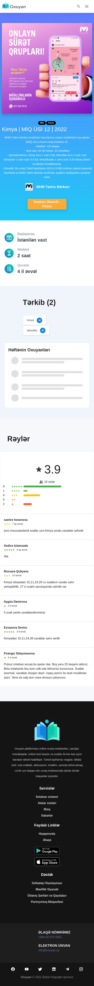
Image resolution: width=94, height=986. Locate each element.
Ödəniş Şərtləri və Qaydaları (47, 895)
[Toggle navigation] (86, 6)
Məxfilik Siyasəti (47, 889)
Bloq (47, 809)
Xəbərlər (47, 815)
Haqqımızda (47, 833)
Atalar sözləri (47, 803)
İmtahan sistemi (47, 796)
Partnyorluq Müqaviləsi (47, 901)
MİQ (42, 123)
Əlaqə (47, 840)
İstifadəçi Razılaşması (47, 883)
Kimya (51, 123)
